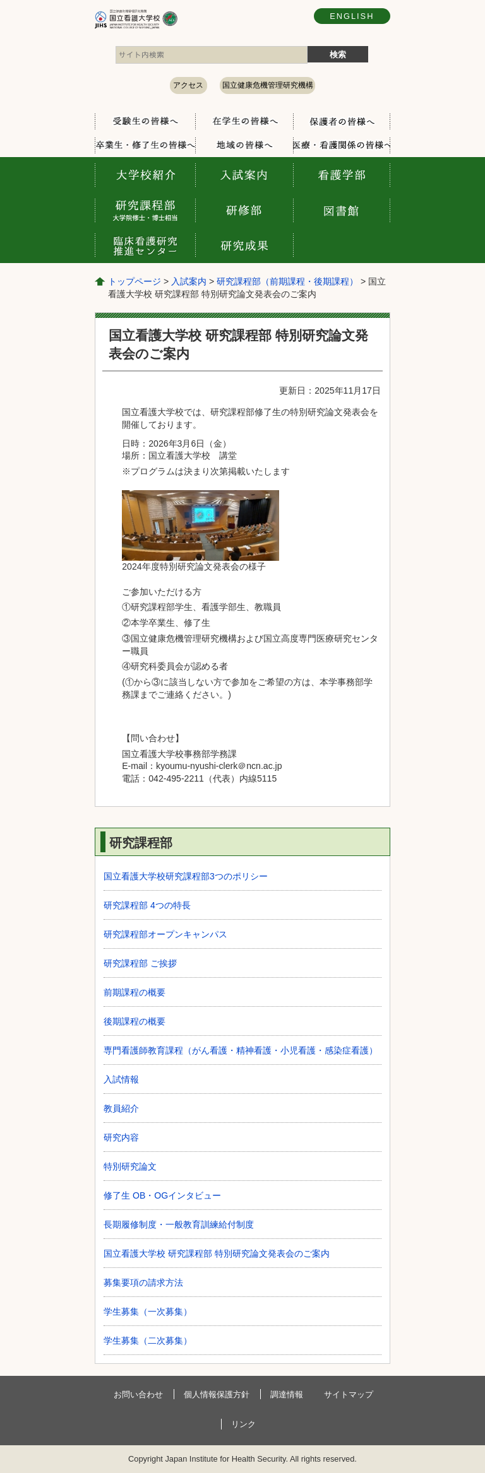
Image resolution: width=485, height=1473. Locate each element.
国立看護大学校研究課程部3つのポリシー (186, 876)
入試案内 (243, 174)
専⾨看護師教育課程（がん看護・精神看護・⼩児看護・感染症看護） (241, 1050)
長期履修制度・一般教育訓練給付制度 (179, 1224)
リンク (243, 1424)
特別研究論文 (130, 1166)
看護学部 (341, 174)
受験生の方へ (145, 121)
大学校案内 (145, 174)
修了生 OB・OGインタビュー (162, 1195)
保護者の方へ (341, 121)
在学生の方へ (243, 121)
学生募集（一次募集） (148, 1311)
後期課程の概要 (134, 1021)
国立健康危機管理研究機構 (267, 85)
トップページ (134, 281)
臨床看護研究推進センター (145, 245)
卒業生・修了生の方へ (145, 145)
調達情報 (286, 1394)
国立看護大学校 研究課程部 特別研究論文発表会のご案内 (217, 1253)
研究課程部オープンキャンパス (165, 934)
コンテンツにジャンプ (0, 0)
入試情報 (121, 1079)
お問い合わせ (138, 1394)
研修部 (243, 210)
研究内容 (121, 1137)
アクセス (188, 85)
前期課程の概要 (134, 992)
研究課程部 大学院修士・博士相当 (145, 210)
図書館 (341, 210)
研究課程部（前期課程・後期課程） (287, 281)
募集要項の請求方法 (143, 1282)
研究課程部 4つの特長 (147, 905)
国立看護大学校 (177, 19)
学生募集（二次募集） (148, 1340)
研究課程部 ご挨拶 (140, 963)
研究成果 (243, 245)
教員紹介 (121, 1108)
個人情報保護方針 (216, 1394)
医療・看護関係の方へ (341, 145)
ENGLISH (352, 16)
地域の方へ (243, 145)
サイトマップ (348, 1394)
